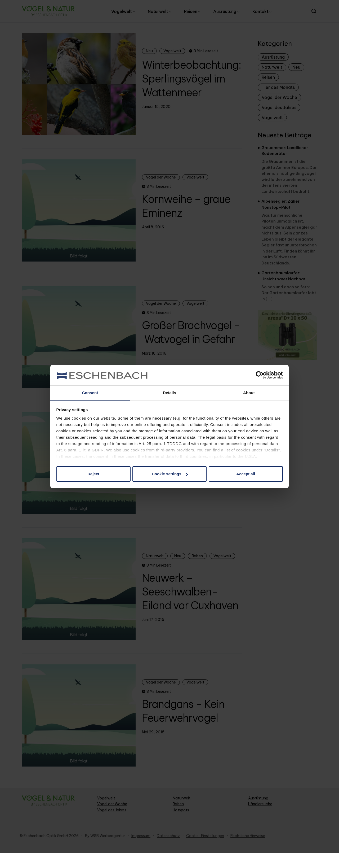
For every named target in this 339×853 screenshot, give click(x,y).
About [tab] (249, 392)
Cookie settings (170, 474)
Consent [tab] (90, 392)
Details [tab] (169, 392)
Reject (93, 474)
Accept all (245, 474)
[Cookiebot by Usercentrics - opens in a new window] (260, 375)
